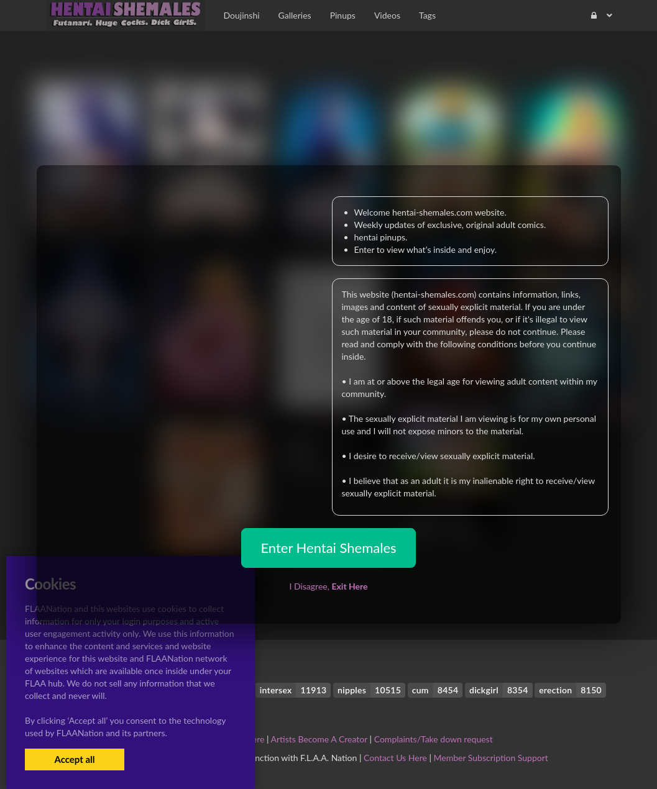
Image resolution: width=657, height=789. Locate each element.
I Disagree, (328, 586)
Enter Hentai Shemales (328, 547)
